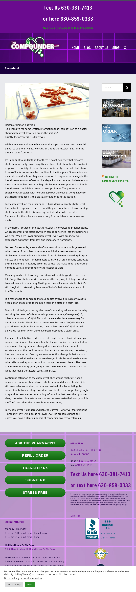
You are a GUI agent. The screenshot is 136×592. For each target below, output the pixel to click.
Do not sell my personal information (23, 578)
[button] (125, 47)
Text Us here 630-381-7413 (100, 474)
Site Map (75, 515)
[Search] (127, 87)
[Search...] (112, 87)
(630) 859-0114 (83, 465)
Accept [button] (30, 584)
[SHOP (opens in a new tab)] (116, 47)
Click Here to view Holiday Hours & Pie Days (30, 549)
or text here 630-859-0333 (100, 485)
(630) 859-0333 (87, 460)
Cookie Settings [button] (14, 584)
